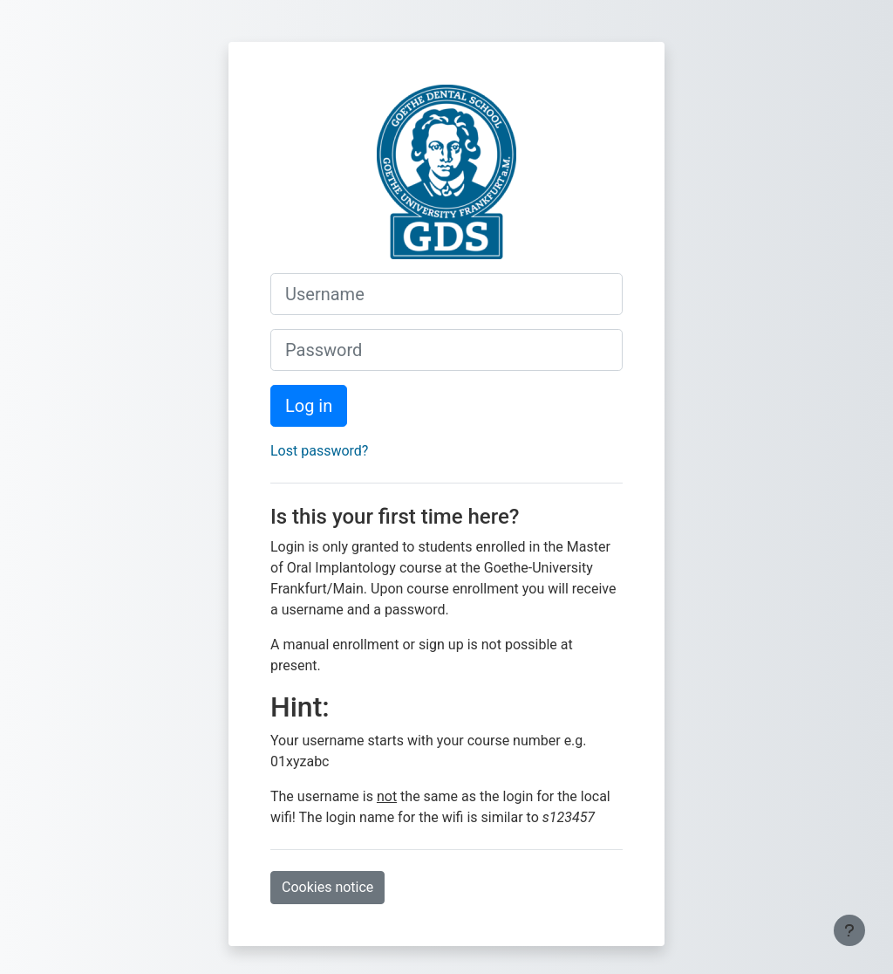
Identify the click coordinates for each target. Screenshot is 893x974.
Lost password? (319, 450)
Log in (308, 405)
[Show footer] (849, 930)
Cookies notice (327, 887)
